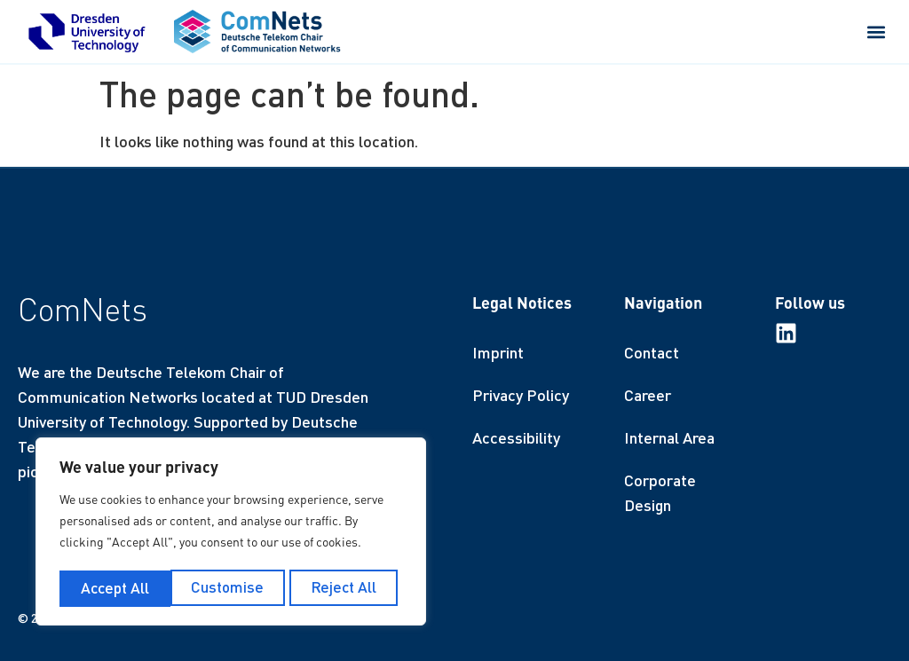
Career (647, 395)
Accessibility (516, 437)
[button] (876, 31)
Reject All (232, 588)
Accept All (347, 588)
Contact (651, 352)
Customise (115, 588)
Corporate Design (660, 492)
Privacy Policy (520, 395)
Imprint (498, 352)
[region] (231, 533)
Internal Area (669, 437)
